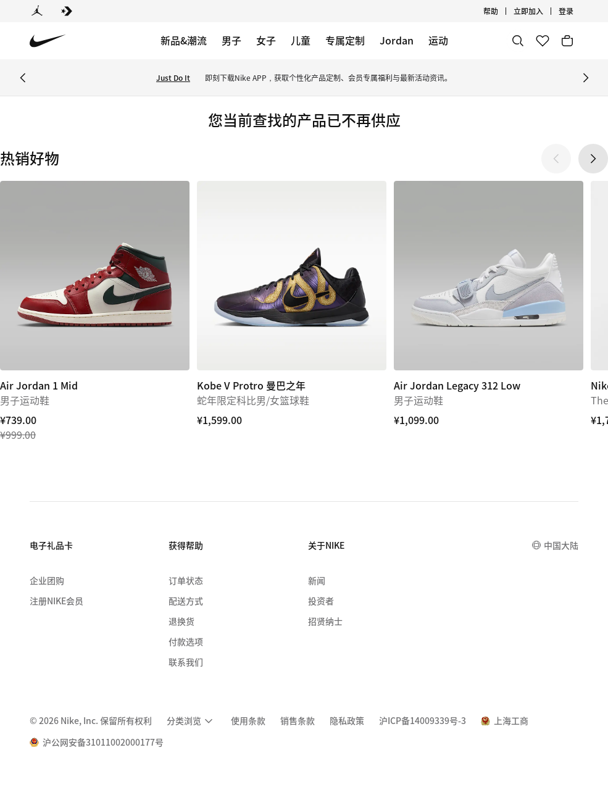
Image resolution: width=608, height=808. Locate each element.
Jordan (397, 40)
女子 (266, 40)
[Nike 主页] (48, 41)
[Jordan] (37, 11)
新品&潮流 (183, 40)
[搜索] (518, 41)
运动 (438, 40)
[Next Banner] (586, 78)
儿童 (300, 40)
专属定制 (345, 40)
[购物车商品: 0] (567, 41)
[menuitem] (191, 721)
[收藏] (542, 41)
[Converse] (66, 11)
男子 (231, 40)
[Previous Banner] (23, 78)
